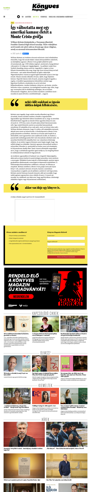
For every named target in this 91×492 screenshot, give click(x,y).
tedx (31, 23)
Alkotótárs (28, 17)
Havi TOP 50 (36, 17)
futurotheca (44, 17)
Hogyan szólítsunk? (52, 241)
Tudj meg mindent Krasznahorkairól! (70, 13)
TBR (23, 17)
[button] (4, 16)
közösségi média (21, 23)
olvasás (16, 23)
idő (25, 23)
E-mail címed (51, 236)
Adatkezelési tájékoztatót (59, 251)
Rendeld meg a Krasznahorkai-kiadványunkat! (61, 17)
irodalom (28, 23)
